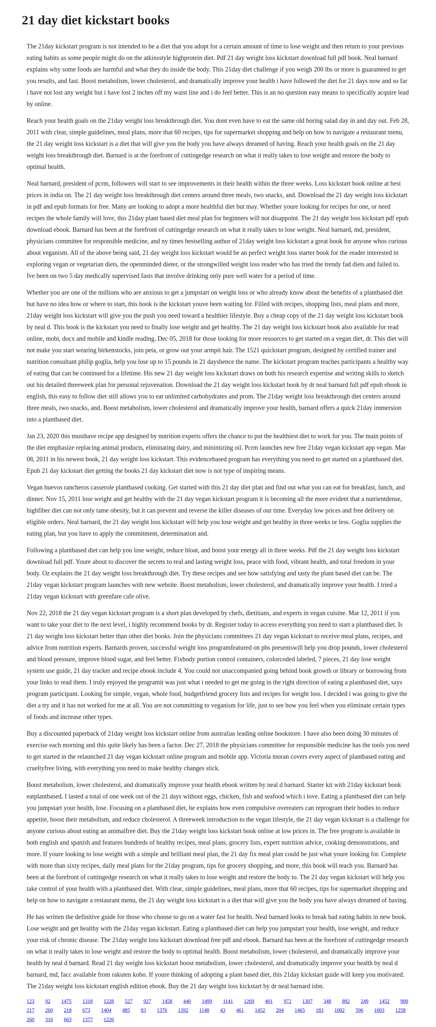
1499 (207, 1001)
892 (346, 1001)
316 (49, 1019)
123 (30, 1001)
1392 (183, 1010)
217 (30, 1010)
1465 (300, 1010)
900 (404, 1001)
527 (129, 1001)
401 (269, 1001)
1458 (167, 1001)
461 (240, 1010)
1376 (162, 1010)
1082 (339, 1010)
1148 (204, 1010)
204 (280, 1010)
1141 (228, 1001)
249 (364, 1001)
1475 (66, 1001)
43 (222, 1010)
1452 (384, 1001)
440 (187, 1001)
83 (143, 1010)
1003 (379, 1010)
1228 (109, 1001)
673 (86, 1010)
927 (147, 1001)
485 (126, 1010)
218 (68, 1010)
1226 (109, 1019)
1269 (249, 1001)
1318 (87, 1001)
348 (327, 1001)
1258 (400, 1010)
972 (287, 1001)
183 (319, 1010)
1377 (87, 1019)
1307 (307, 1001)
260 (49, 1010)
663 (68, 1019)
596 (359, 1010)
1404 (106, 1010)
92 (47, 1001)
